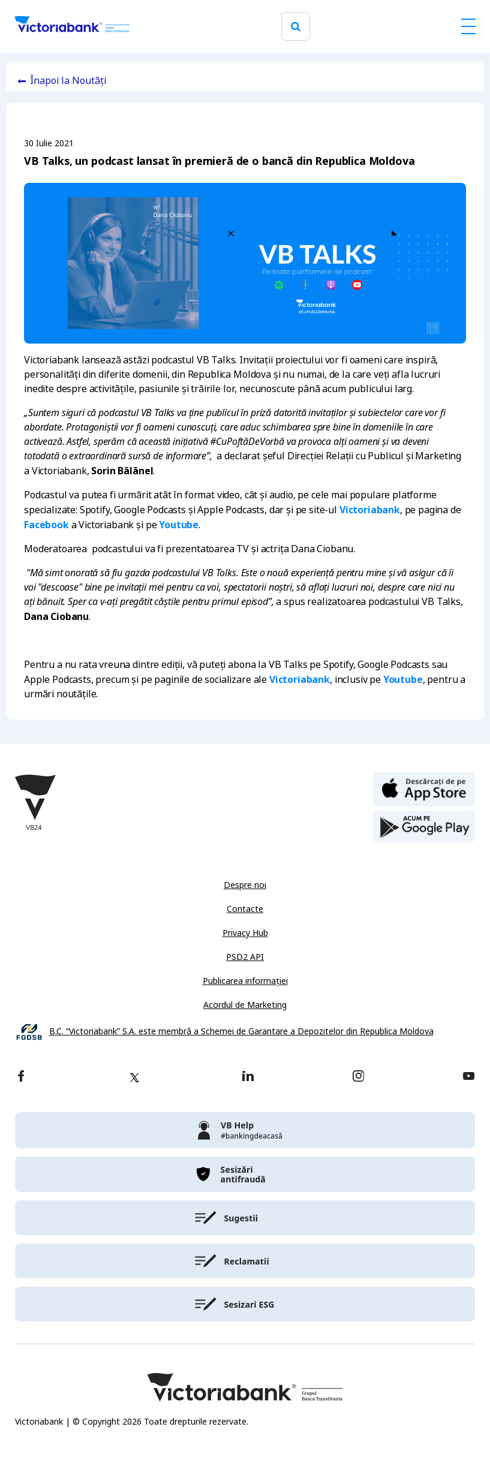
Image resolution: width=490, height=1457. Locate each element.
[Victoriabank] (72, 26)
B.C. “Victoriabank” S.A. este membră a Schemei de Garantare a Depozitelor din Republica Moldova (241, 1031)
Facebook (46, 524)
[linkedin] (248, 1077)
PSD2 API (245, 957)
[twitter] (134, 1077)
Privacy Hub (245, 933)
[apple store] (424, 788)
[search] (295, 26)
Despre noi (245, 885)
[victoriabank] (245, 1130)
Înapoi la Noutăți (68, 81)
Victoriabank (369, 509)
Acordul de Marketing (245, 1005)
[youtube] (468, 1077)
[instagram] (358, 1077)
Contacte (245, 909)
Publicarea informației (245, 981)
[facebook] (21, 1077)
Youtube (179, 524)
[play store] (424, 827)
